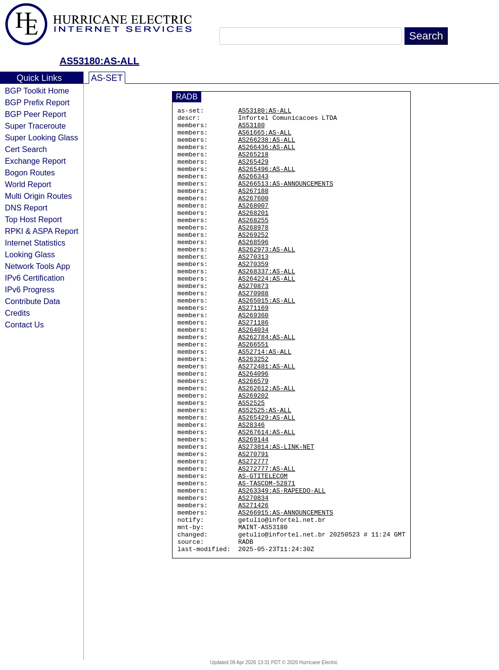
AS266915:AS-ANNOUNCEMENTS (285, 594)
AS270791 (253, 523)
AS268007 (253, 225)
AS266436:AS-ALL (266, 155)
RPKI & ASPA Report (41, 231)
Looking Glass (30, 254)
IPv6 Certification (34, 277)
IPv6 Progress (30, 289)
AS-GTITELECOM (263, 550)
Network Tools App (37, 266)
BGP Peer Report (35, 114)
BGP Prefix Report (37, 102)
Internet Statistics (35, 242)
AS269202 (253, 453)
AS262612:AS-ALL (266, 444)
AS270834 (253, 576)
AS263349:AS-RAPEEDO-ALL (282, 567)
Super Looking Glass (41, 137)
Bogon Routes (30, 172)
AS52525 (251, 462)
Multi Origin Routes (38, 195)
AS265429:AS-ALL (266, 480)
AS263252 (253, 409)
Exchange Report (35, 160)
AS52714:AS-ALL (264, 401)
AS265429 (253, 173)
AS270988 (253, 330)
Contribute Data (32, 301)
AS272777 (253, 532)
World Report (28, 184)
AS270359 (253, 295)
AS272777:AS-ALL (266, 541)
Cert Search (26, 149)
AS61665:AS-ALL (264, 138)
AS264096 (253, 427)
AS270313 (253, 287)
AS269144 (253, 506)
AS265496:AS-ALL (266, 181)
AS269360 (253, 357)
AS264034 (253, 374)
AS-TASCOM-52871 (266, 559)
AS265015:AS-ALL (266, 339)
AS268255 (253, 243)
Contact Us (24, 324)
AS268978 (253, 252)
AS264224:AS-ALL (266, 313)
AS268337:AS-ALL (266, 304)
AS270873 (253, 322)
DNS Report (26, 207)
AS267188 (253, 208)
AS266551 (253, 392)
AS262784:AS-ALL (266, 383)
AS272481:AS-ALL (266, 418)
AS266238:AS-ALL (266, 146)
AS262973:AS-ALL (266, 278)
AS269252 (253, 260)
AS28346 (251, 488)
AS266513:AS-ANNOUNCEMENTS (285, 199)
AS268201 (253, 234)
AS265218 (253, 164)
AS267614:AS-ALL (266, 497)
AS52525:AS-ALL (264, 471)
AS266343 (253, 190)
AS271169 (253, 348)
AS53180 (251, 129)
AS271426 (253, 585)
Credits (17, 312)
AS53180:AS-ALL (99, 61)
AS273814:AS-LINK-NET (276, 515)
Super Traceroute (35, 125)
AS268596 (253, 269)
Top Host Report (33, 219)
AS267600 (253, 216)
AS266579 (253, 436)
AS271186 (253, 366)
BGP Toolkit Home (37, 90)
